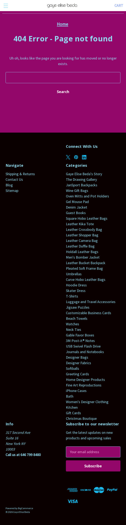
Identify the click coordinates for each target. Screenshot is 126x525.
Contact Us (14, 179)
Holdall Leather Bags (82, 251)
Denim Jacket (76, 207)
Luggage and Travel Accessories (90, 301)
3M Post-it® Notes (80, 340)
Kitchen (72, 407)
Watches (72, 324)
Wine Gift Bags (77, 190)
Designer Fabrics (78, 362)
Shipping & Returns (20, 174)
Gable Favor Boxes (80, 335)
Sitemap (12, 190)
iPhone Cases (76, 390)
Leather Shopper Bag (82, 235)
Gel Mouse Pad (77, 201)
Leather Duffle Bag (80, 246)
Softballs (72, 368)
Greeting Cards (77, 374)
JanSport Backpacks (81, 185)
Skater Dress (76, 290)
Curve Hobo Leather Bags (85, 279)
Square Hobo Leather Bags (86, 218)
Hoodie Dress (76, 285)
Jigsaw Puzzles (77, 307)
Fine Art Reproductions (83, 385)
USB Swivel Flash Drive (83, 346)
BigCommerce (25, 508)
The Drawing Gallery (81, 179)
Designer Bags (77, 357)
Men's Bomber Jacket (83, 257)
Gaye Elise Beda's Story (84, 174)
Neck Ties (73, 329)
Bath (69, 396)
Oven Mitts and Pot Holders (87, 196)
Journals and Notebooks (85, 351)
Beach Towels (76, 318)
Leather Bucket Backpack (85, 262)
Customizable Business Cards (88, 312)
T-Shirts (72, 296)
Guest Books (76, 212)
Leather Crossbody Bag (84, 229)
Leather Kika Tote (80, 224)
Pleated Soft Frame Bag (84, 268)
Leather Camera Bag (82, 240)
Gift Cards (73, 413)
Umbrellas (74, 274)
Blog (9, 185)
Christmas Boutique (81, 418)
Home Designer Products (85, 379)
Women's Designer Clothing (87, 401)
